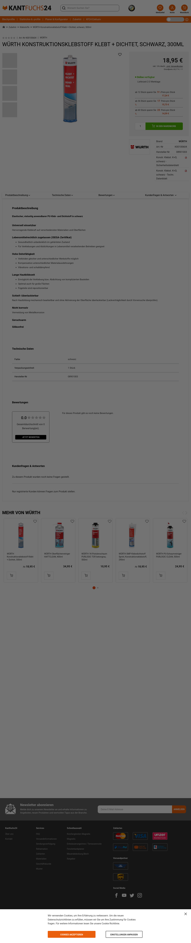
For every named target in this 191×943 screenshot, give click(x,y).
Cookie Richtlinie (110, 923)
